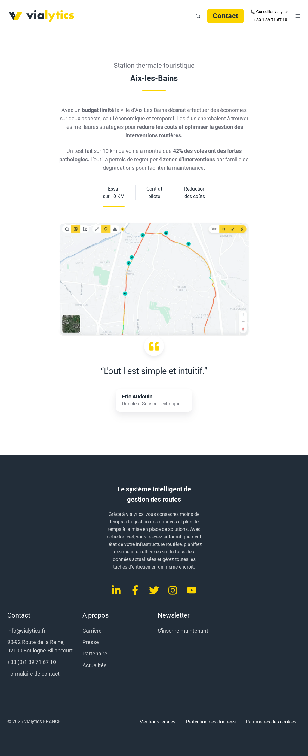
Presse (90, 642)
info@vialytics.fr (26, 630)
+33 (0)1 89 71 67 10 (31, 662)
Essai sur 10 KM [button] (114, 192)
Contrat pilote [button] (154, 192)
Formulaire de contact (33, 674)
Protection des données (211, 722)
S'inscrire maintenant (183, 630)
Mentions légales (157, 722)
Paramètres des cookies (271, 722)
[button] (198, 16)
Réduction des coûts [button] (194, 192)
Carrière (92, 630)
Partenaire (94, 653)
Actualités (94, 665)
